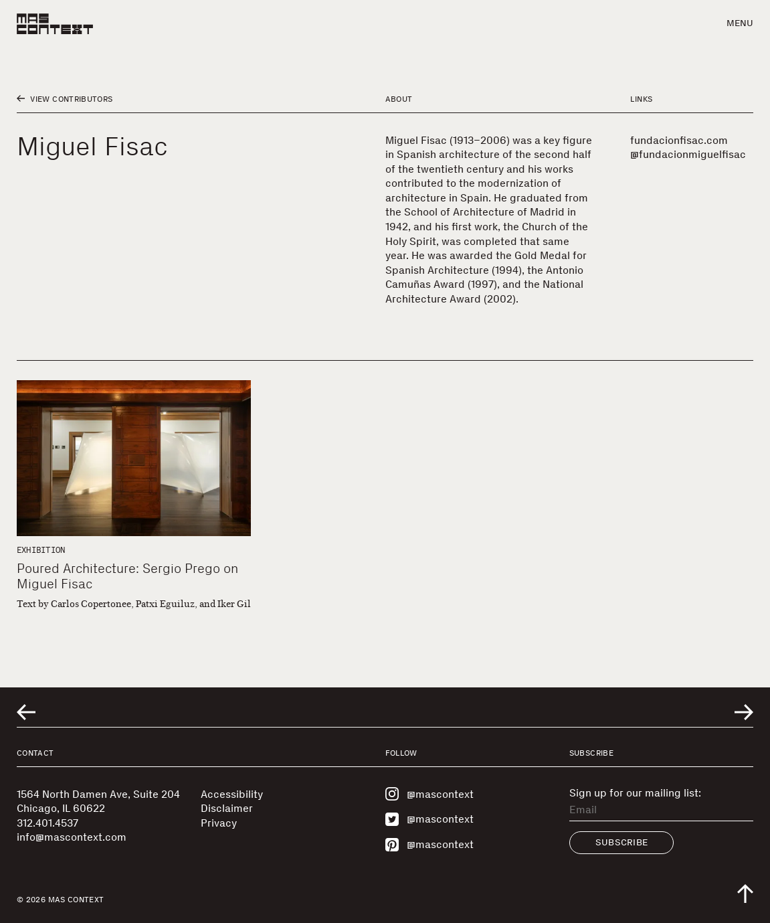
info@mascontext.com (71, 837)
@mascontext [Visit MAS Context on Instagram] (429, 794)
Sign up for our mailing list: (635, 793)
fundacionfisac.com (679, 140)
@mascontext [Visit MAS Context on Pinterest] (429, 844)
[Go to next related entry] (744, 712)
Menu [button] (740, 23)
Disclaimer (227, 808)
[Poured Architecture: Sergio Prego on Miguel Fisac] (134, 458)
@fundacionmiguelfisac (688, 154)
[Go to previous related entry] (26, 712)
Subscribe (621, 842)
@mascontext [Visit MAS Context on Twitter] (429, 819)
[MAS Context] (55, 23)
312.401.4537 (47, 823)
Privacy (219, 823)
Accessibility (232, 794)
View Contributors (64, 99)
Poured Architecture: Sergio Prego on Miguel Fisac (127, 576)
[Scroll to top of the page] (745, 893)
